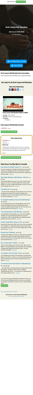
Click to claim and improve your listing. (16, 296)
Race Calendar (16, 65)
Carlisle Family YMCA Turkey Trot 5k (11, 222)
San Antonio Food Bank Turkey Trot (11, 167)
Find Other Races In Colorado (16, 61)
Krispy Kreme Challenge (8, 232)
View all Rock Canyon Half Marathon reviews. (11, 157)
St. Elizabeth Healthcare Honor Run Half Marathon (15, 200)
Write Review (4, 285)
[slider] (4, 128)
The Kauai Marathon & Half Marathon (11, 212)
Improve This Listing (21, 1)
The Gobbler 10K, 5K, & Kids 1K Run (11, 253)
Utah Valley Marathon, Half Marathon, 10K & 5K (14, 177)
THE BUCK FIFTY (5, 189)
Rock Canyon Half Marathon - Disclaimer (9, 291)
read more (11, 174)
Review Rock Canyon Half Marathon (9, 131)
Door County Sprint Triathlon (9, 243)
